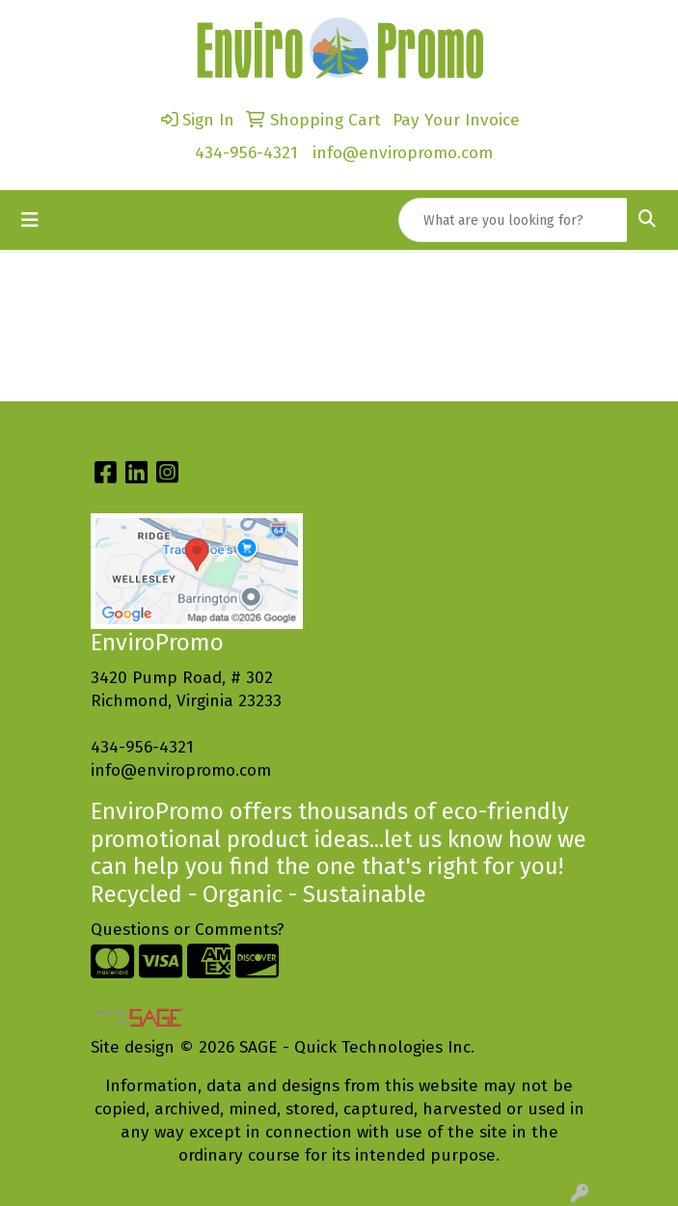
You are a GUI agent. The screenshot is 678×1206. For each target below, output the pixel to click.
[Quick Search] (513, 220)
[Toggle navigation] (30, 219)
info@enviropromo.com (402, 153)
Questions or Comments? (188, 929)
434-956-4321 (246, 153)
